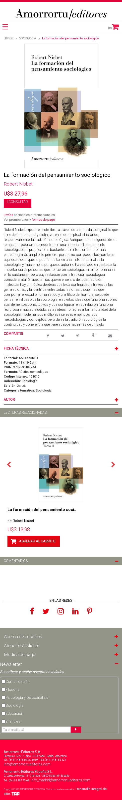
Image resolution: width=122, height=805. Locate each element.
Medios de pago (19, 654)
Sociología (29, 381)
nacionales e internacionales (29, 215)
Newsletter (11, 664)
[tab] (5, 27)
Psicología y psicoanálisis (26, 697)
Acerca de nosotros (23, 636)
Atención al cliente (22, 645)
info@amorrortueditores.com (27, 764)
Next (113, 464)
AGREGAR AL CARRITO (37, 541)
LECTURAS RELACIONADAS (25, 412)
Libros (8, 38)
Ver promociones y (29, 219)
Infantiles (12, 721)
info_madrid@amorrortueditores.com (60, 780)
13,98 (18, 529)
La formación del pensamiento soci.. (41, 509)
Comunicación (17, 681)
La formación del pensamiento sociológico (70, 38)
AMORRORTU (28, 358)
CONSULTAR (18, 202)
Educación (14, 713)
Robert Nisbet (18, 184)
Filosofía (12, 689)
